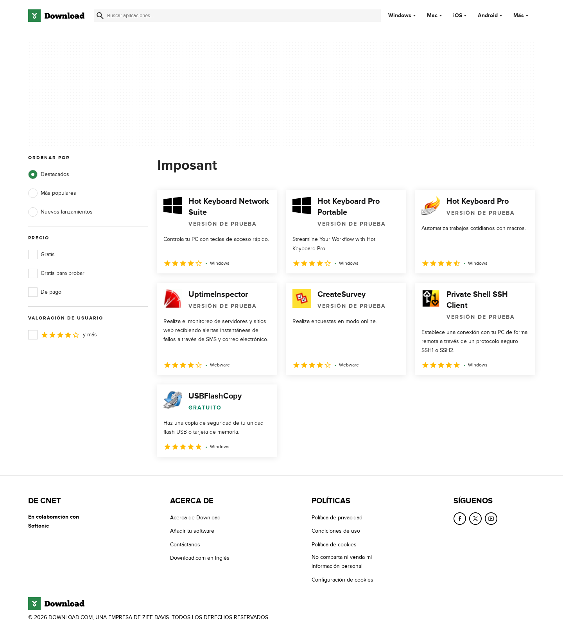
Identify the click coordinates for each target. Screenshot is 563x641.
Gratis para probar (56, 273)
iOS (457, 15)
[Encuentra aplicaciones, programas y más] (237, 15)
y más (62, 334)
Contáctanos (185, 544)
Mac (432, 15)
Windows (399, 15)
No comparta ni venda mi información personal (342, 562)
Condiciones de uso (336, 531)
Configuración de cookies (342, 579)
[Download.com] (56, 15)
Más (521, 15)
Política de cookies (334, 544)
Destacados (48, 174)
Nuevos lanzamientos (60, 212)
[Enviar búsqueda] (100, 15)
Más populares (52, 193)
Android (488, 15)
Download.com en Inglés (200, 558)
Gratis (41, 254)
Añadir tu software (192, 531)
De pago (44, 292)
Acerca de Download (195, 517)
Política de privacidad (337, 517)
